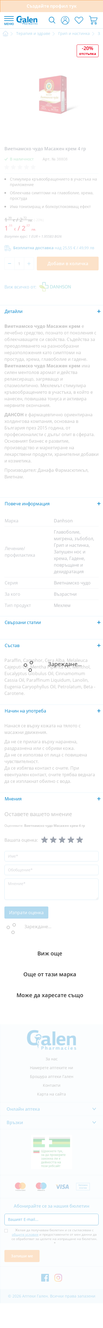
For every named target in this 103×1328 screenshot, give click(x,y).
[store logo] (26, 20)
